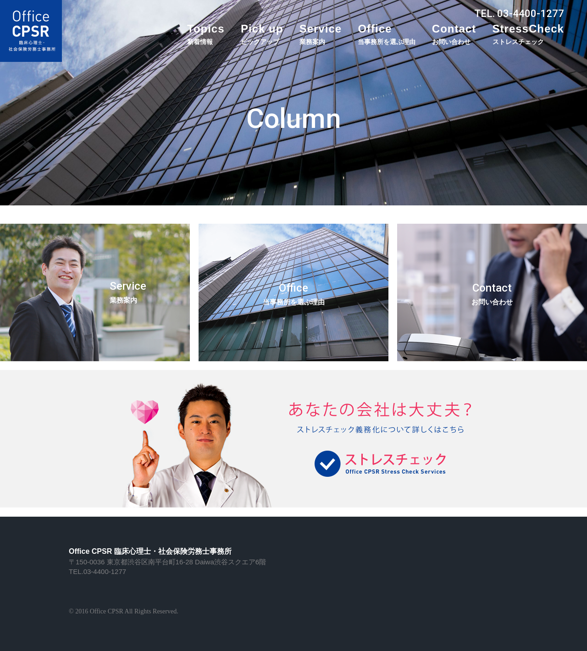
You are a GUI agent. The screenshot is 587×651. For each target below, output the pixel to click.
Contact (454, 33)
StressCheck (528, 33)
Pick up (262, 33)
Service (320, 33)
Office (386, 33)
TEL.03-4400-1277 (97, 571)
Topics (206, 33)
